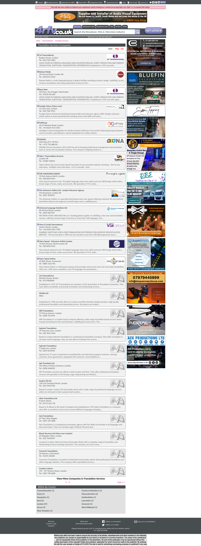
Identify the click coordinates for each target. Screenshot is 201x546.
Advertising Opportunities (84, 524)
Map (117, 49)
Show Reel (83, 3)
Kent (39, 500)
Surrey (40, 507)
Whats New (84, 521)
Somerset (86, 504)
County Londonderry (90, 490)
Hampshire (41, 497)
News (125, 26)
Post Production (47, 40)
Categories (51, 526)
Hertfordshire (87, 497)
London (40, 504)
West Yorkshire (43, 511)
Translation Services (61, 40)
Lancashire (86, 500)
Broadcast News (52, 3)
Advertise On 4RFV (68, 3)
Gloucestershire (88, 494)
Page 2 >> (121, 482)
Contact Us (144, 3)
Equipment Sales (97, 3)
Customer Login (51, 524)
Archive (118, 26)
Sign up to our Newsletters (146, 521)
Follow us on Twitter (112, 525)
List (122, 49)
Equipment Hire (112, 3)
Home (40, 3)
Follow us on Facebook (113, 521)
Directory (77, 26)
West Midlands (88, 507)
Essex (39, 494)
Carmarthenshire (44, 490)
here (132, 7)
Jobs (124, 3)
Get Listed (133, 3)
